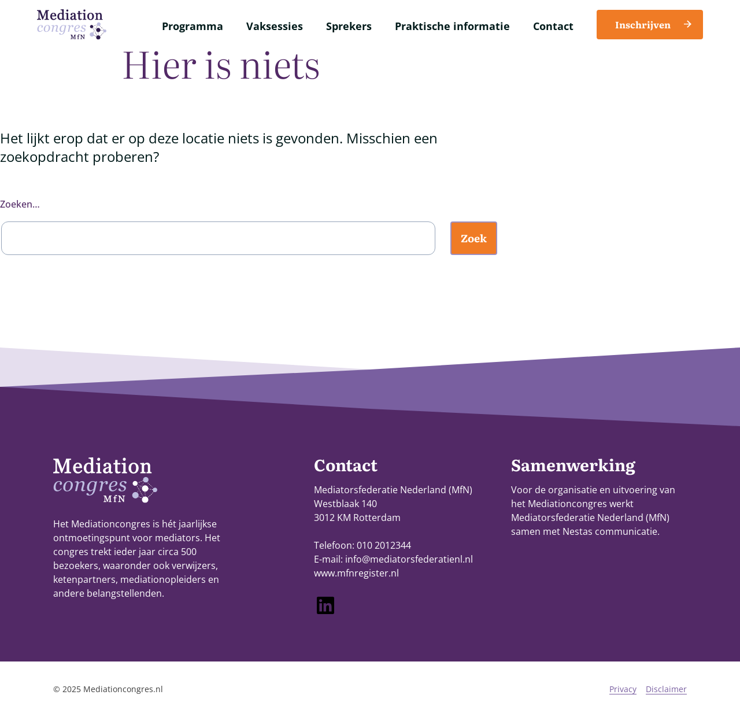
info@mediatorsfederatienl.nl (409, 559)
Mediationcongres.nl (123, 688)
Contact (553, 26)
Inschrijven (643, 24)
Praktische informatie (452, 26)
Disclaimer (666, 688)
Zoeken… (20, 204)
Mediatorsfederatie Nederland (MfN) (590, 517)
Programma (192, 26)
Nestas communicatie (610, 531)
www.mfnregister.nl (356, 573)
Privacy (623, 688)
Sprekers (349, 26)
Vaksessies (274, 26)
